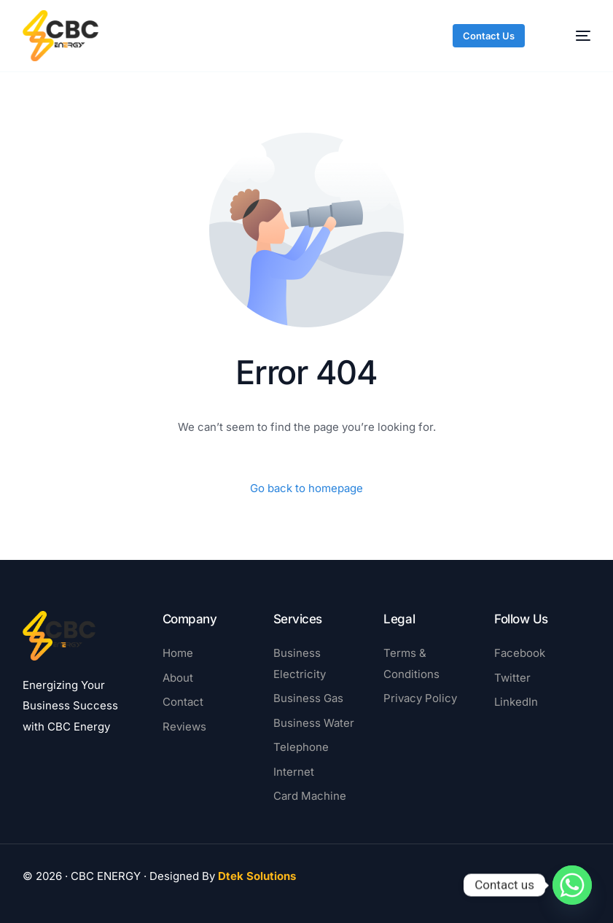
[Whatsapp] (572, 885)
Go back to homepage (306, 488)
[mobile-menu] (571, 35)
